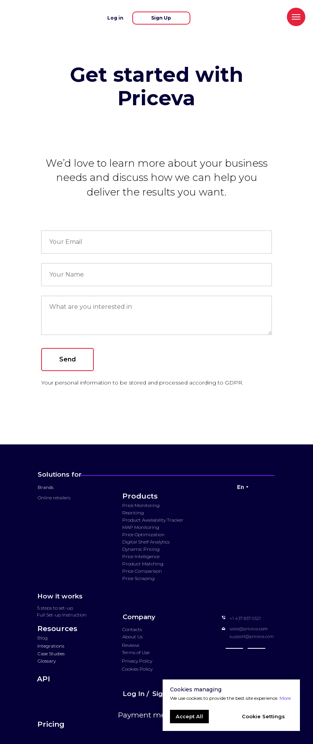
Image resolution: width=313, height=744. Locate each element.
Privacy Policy (137, 661)
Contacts (132, 629)
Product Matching (142, 564)
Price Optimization (143, 534)
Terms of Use (136, 652)
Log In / (136, 694)
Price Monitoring (141, 505)
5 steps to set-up (55, 608)
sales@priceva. (244, 628)
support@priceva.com (252, 636)
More (285, 698)
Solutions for (60, 474)
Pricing (51, 724)
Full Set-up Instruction (62, 615)
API (43, 678)
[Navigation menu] (296, 17)
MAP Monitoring (140, 527)
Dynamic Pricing (141, 549)
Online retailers (54, 497)
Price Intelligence (141, 556)
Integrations (50, 646)
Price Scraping (138, 578)
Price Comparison (142, 571)
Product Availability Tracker (152, 520)
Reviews (130, 645)
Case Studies (51, 653)
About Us (132, 637)
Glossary (46, 661)
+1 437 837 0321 (245, 618)
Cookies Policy (137, 669)
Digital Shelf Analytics (146, 542)
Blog (42, 638)
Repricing (133, 512)
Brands (45, 487)
